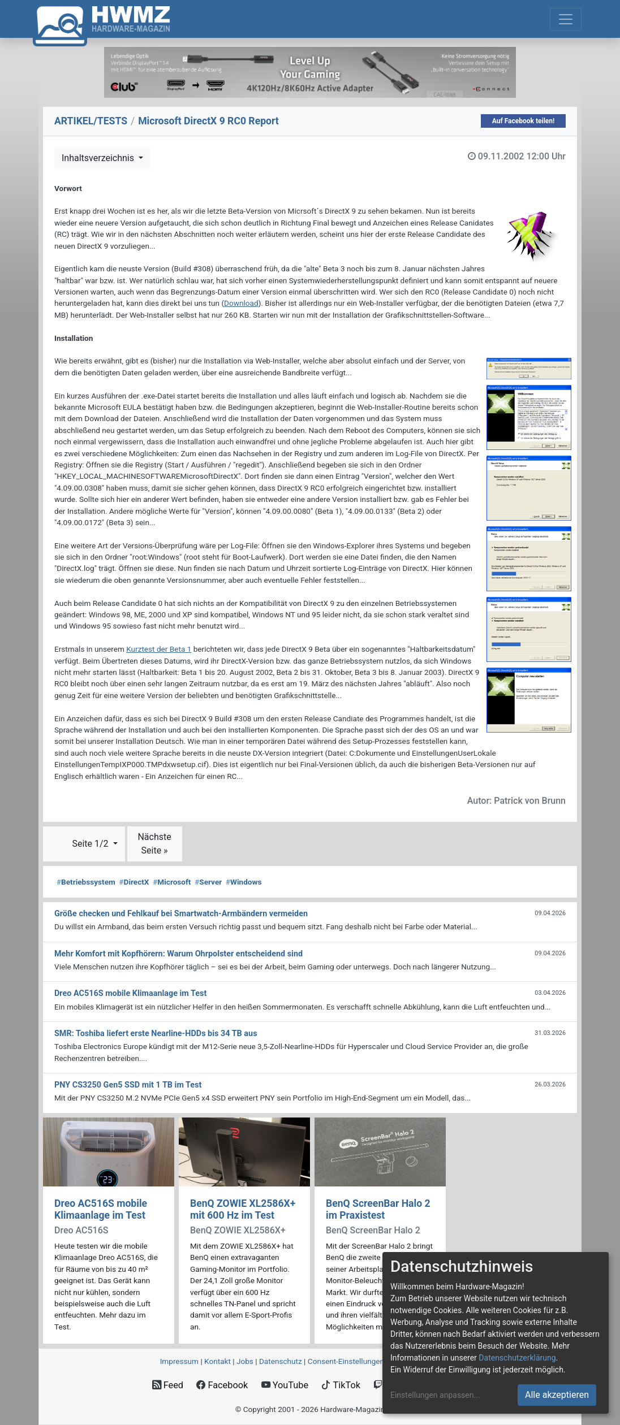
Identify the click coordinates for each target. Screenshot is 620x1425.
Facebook (222, 1385)
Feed (167, 1385)
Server (208, 881)
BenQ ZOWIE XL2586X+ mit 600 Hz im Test (242, 1209)
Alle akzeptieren (557, 1394)
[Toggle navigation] (566, 19)
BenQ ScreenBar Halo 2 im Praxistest (378, 1209)
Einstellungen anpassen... (435, 1395)
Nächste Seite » (154, 843)
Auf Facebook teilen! (523, 121)
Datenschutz (280, 1361)
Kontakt (217, 1361)
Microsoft (172, 881)
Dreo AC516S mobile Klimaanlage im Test (100, 1209)
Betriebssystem (86, 881)
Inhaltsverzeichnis (99, 158)
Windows (243, 881)
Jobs (244, 1361)
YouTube (284, 1385)
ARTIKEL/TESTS (90, 121)
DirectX (134, 881)
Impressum (179, 1361)
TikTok (340, 1385)
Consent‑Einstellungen (346, 1361)
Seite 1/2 (91, 843)
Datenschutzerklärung (517, 1357)
